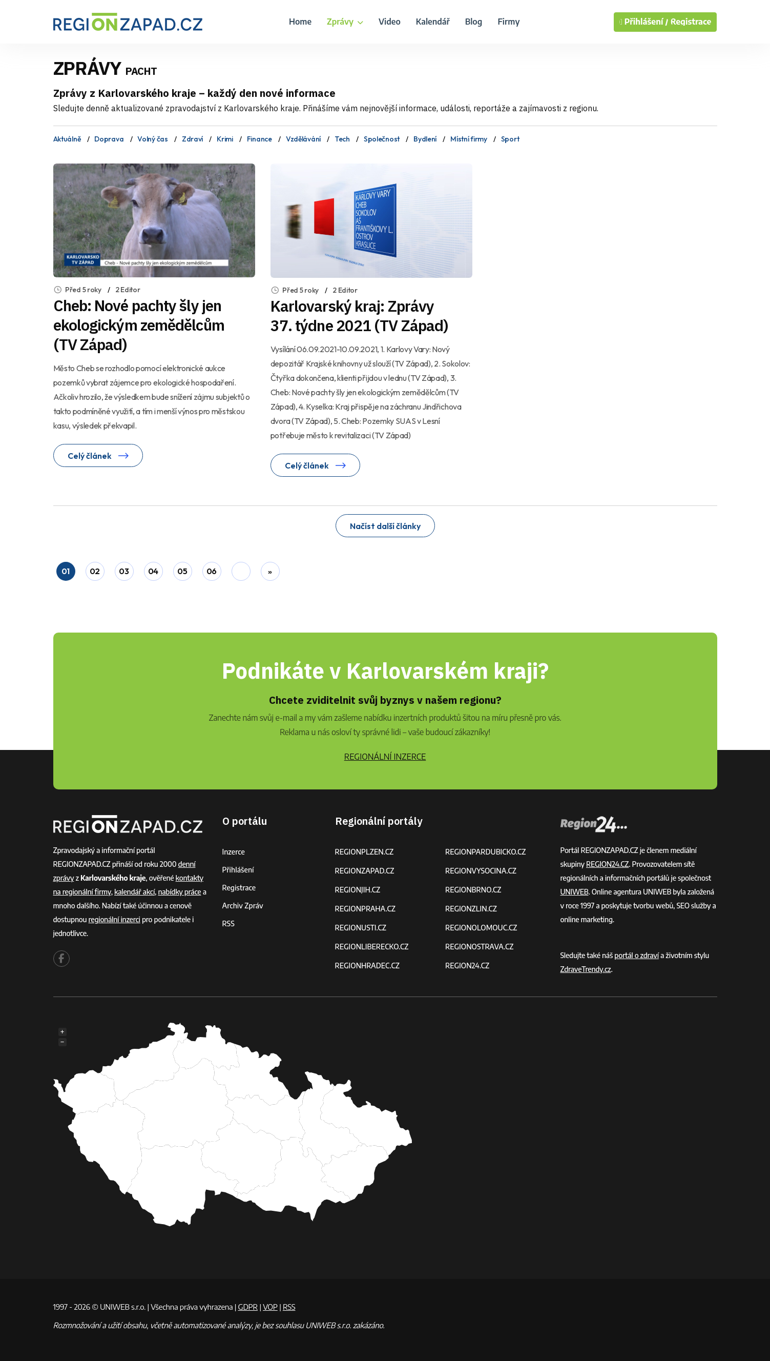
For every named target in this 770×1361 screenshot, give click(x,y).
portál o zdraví (636, 955)
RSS (228, 923)
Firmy (508, 21)
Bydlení (424, 139)
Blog (474, 21)
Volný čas (152, 139)
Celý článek (98, 456)
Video (390, 21)
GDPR (248, 1306)
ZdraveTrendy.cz (585, 969)
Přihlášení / (644, 22)
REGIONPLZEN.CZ (364, 851)
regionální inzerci (114, 919)
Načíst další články (385, 526)
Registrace (691, 22)
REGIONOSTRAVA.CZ (479, 946)
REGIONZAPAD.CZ (364, 870)
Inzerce (233, 851)
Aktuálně (67, 139)
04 (153, 571)
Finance (259, 139)
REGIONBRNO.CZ (473, 889)
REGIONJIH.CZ (358, 889)
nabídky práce (179, 891)
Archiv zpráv (242, 905)
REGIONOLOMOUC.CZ (481, 927)
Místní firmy (468, 139)
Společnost (382, 139)
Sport (510, 139)
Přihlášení (238, 869)
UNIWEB (574, 891)
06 (211, 571)
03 (124, 571)
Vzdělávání (303, 139)
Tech (342, 139)
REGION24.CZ (467, 965)
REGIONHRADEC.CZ (367, 965)
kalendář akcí (134, 891)
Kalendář (433, 21)
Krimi (225, 139)
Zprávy (345, 21)
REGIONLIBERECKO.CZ (372, 946)
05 (182, 571)
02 (95, 571)
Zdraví (192, 139)
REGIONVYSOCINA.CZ (480, 870)
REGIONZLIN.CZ (471, 908)
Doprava (108, 139)
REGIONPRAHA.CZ (365, 908)
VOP (270, 1306)
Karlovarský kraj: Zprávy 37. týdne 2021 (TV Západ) (359, 315)
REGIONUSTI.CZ (361, 927)
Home (300, 21)
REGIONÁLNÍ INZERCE (385, 756)
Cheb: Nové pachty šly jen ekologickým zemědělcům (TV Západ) (138, 324)
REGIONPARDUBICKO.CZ (485, 851)
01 (65, 571)
